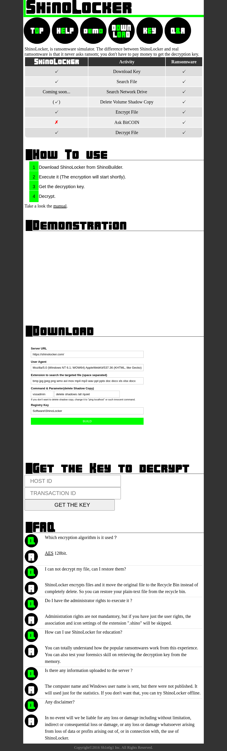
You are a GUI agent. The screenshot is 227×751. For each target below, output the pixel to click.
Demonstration (79, 225)
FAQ (43, 527)
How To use (70, 154)
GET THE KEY (72, 505)
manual (59, 205)
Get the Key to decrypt (110, 468)
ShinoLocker (79, 7)
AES (49, 553)
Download (63, 331)
